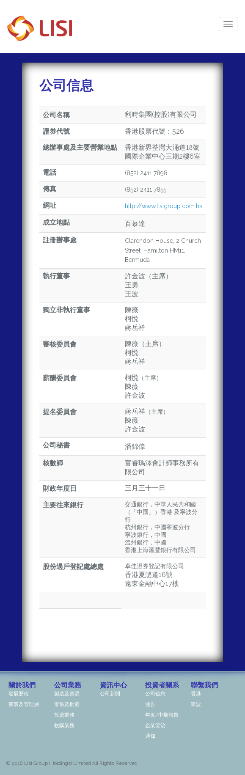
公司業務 (67, 685)
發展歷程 (18, 694)
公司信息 (155, 694)
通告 (150, 704)
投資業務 (64, 715)
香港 (196, 694)
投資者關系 (162, 685)
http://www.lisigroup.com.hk (163, 206)
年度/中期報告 (162, 715)
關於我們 (22, 685)
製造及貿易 (67, 694)
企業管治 (155, 725)
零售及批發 (67, 704)
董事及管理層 (23, 704)
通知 (150, 736)
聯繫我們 (204, 685)
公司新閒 (110, 694)
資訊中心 (113, 685)
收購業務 (64, 725)
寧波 (196, 704)
